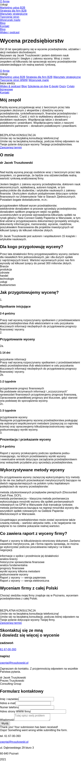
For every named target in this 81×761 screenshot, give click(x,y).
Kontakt (4, 26)
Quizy (62, 86)
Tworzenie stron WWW (14, 80)
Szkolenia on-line (38, 86)
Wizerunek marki (10, 20)
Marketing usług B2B (12, 7)
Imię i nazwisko (9, 699)
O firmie (5, 1)
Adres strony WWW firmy (15, 711)
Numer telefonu (9, 707)
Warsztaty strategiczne (13, 13)
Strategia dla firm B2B (13, 10)
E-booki (53, 86)
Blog (2, 23)
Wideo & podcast (10, 86)
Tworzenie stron (9, 16)
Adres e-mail (7, 703)
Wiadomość (7, 719)
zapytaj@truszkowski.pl (14, 741)
